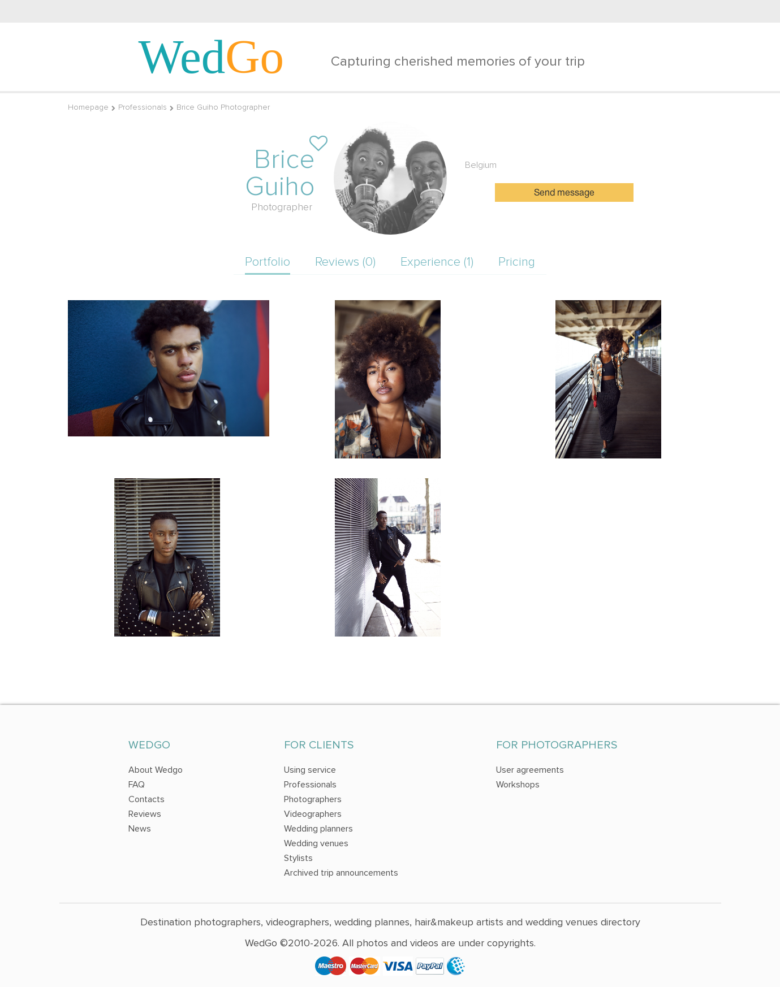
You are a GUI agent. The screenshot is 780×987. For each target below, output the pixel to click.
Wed (212, 56)
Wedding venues (316, 843)
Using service (310, 770)
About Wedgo (155, 770)
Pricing (516, 262)
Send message (564, 193)
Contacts (146, 799)
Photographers (313, 799)
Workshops (518, 784)
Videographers (313, 814)
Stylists (298, 858)
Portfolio (267, 262)
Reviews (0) (345, 262)
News (139, 828)
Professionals (142, 107)
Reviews (144, 814)
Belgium (481, 165)
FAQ (136, 784)
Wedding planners (318, 828)
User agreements (530, 770)
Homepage (88, 107)
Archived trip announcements (341, 872)
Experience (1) (436, 262)
